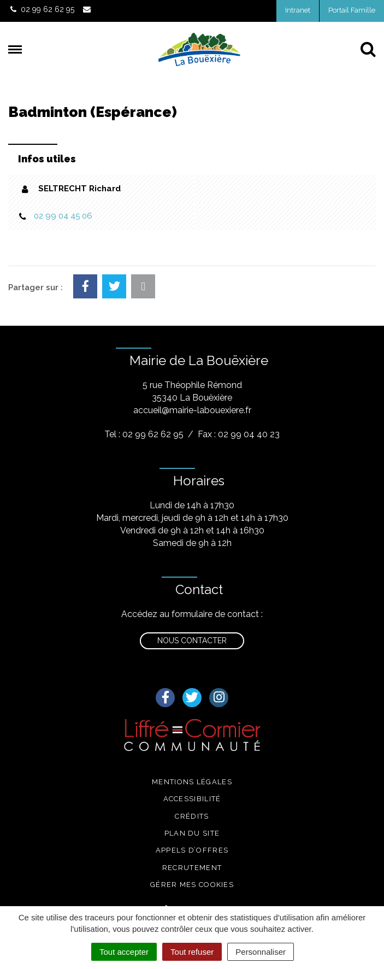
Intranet (297, 10)
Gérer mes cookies (192, 884)
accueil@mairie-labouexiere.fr (192, 410)
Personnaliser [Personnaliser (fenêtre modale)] (260, 951)
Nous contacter (192, 640)
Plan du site (192, 833)
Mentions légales (192, 782)
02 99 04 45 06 (63, 216)
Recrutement (192, 868)
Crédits (192, 816)
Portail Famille (351, 10)
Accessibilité (192, 799)
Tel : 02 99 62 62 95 (144, 434)
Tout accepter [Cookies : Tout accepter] (124, 951)
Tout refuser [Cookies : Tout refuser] (192, 951)
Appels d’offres (192, 850)
